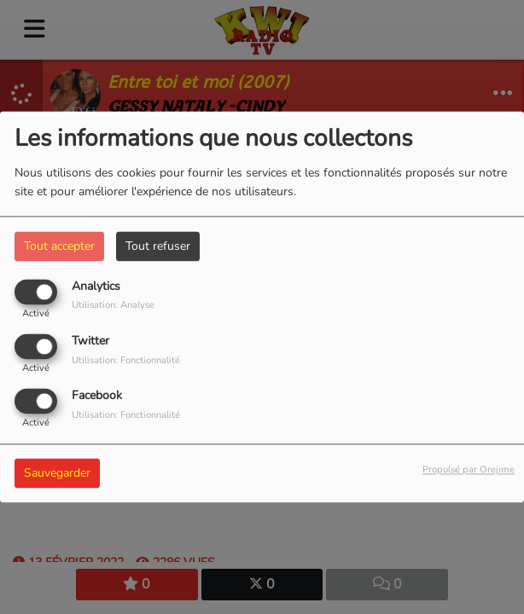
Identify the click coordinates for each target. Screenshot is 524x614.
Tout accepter (59, 246)
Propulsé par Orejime (468, 470)
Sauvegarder (57, 474)
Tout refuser (157, 246)
